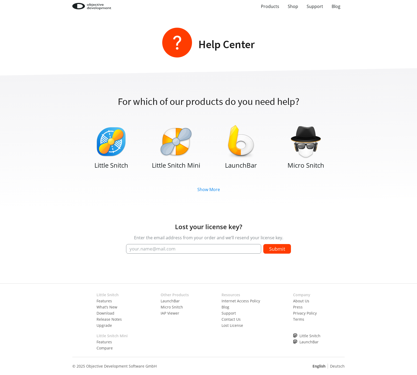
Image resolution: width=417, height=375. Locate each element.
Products (270, 6)
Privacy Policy (305, 313)
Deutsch (337, 366)
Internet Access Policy (241, 300)
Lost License (232, 325)
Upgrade (104, 325)
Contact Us (231, 319)
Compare (105, 348)
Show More (208, 189)
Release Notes (109, 319)
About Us (301, 300)
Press (298, 307)
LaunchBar (170, 300)
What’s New (107, 307)
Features (104, 300)
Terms (298, 319)
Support (315, 6)
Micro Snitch (172, 307)
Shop (293, 6)
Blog (336, 6)
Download (105, 313)
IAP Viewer (170, 313)
